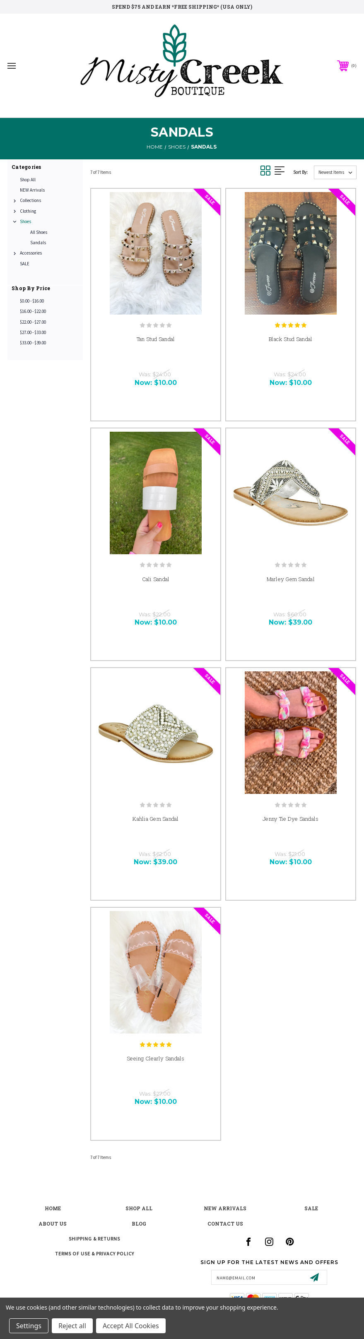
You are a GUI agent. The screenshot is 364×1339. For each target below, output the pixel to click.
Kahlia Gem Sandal (155, 818)
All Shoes (38, 232)
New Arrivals (225, 1208)
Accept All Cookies (131, 1325)
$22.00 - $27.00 (33, 322)
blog (139, 1223)
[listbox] (335, 172)
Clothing (28, 211)
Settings (28, 1325)
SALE (24, 264)
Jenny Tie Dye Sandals (290, 818)
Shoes (25, 221)
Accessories (31, 253)
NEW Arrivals (32, 190)
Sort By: (300, 172)
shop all (138, 1208)
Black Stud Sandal (290, 339)
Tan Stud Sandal (156, 339)
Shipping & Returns (94, 1239)
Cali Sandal (156, 579)
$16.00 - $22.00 (33, 311)
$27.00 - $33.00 (33, 332)
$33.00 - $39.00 (33, 343)
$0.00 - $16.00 (32, 301)
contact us (225, 1223)
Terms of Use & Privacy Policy (94, 1253)
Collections (30, 200)
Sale (311, 1208)
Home (53, 1208)
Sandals (38, 242)
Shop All (28, 180)
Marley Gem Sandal (291, 579)
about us (53, 1223)
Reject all (72, 1325)
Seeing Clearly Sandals (156, 1058)
